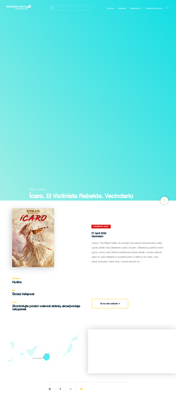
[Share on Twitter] (50, 389)
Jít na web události (110, 303)
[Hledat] (72, 7)
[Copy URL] (71, 389)
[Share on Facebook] (60, 389)
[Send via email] (81, 389)
